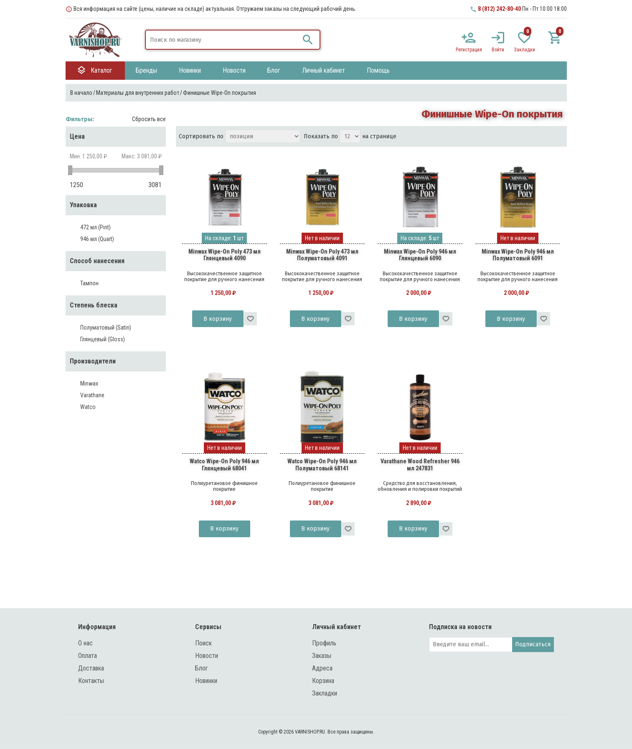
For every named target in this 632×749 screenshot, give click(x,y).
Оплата (87, 656)
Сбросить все (149, 119)
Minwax (89, 383)
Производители (93, 361)
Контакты (91, 681)
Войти (498, 50)
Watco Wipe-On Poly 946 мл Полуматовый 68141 (322, 465)
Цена (77, 136)
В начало (81, 92)
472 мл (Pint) (95, 227)
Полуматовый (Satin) (105, 327)
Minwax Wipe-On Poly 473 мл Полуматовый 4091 (322, 255)
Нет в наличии (322, 238)
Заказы (321, 656)
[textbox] (222, 39)
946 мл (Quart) (97, 239)
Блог (201, 668)
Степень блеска (93, 305)
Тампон (89, 283)
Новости (206, 656)
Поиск (203, 643)
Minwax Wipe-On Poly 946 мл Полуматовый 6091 (518, 255)
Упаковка (83, 205)
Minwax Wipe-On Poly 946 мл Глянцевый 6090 (420, 255)
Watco (88, 407)
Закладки (324, 693)
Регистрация (469, 50)
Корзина (323, 681)
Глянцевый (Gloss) (102, 339)
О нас (85, 643)
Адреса (322, 668)
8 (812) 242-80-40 (499, 8)
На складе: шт (224, 238)
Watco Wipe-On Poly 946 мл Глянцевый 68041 (224, 465)
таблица (543, 137)
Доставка (91, 668)
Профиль (324, 643)
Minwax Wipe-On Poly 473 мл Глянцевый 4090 (224, 255)
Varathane (92, 395)
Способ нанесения (97, 261)
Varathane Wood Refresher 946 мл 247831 (420, 465)
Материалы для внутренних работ (137, 92)
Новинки (206, 681)
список (558, 137)
